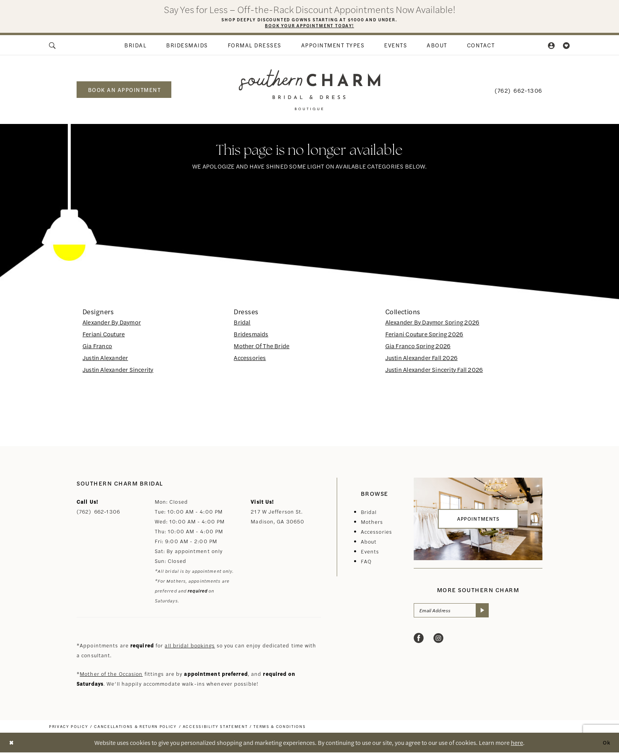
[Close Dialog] (12, 744)
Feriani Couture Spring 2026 (424, 335)
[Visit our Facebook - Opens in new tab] (419, 641)
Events (370, 553)
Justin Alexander (105, 359)
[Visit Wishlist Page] (566, 46)
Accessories (250, 359)
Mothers (372, 523)
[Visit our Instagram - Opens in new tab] (438, 641)
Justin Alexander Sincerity (118, 371)
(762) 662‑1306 (98, 513)
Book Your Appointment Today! (310, 26)
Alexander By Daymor (112, 323)
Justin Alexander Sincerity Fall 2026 (434, 371)
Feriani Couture (104, 335)
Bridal (242, 323)
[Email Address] (455, 612)
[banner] (310, 91)
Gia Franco (97, 347)
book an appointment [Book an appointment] (124, 91)
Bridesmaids (251, 335)
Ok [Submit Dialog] (606, 744)
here (517, 744)
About (369, 543)
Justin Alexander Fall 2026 (421, 359)
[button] (551, 46)
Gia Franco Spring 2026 (418, 347)
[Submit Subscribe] (489, 612)
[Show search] (52, 46)
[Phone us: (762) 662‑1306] (518, 91)
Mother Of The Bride (261, 347)
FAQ (366, 562)
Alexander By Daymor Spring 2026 (432, 323)
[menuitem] (52, 46)
